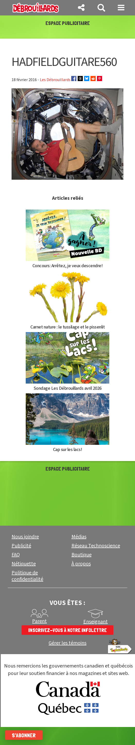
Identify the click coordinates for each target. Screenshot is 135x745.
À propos (81, 581)
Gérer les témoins (67, 661)
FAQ (16, 572)
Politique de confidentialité (27, 594)
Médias (78, 554)
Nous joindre (25, 554)
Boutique (81, 572)
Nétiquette (24, 581)
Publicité (21, 563)
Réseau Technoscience (95, 563)
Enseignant (95, 639)
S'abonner (24, 735)
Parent (39, 639)
